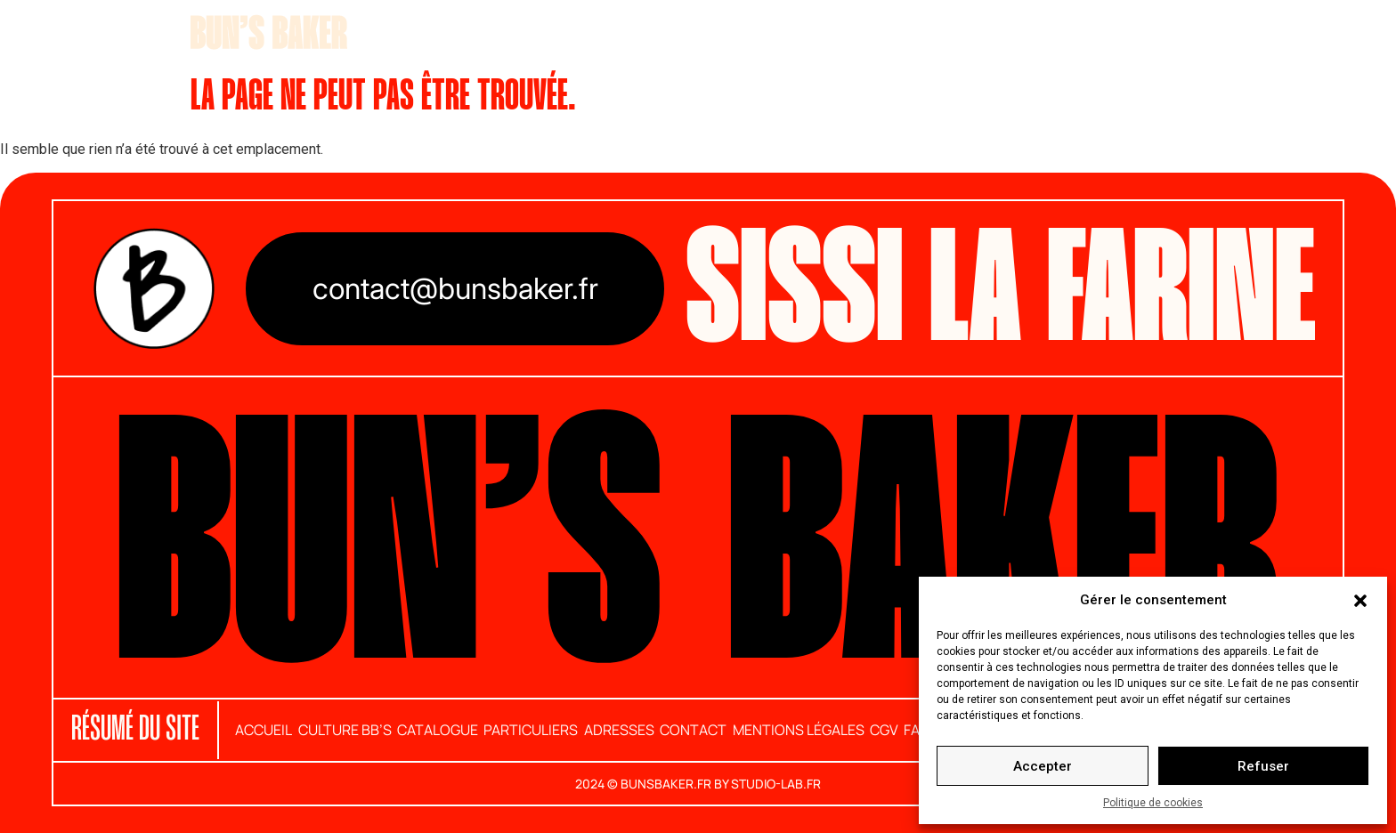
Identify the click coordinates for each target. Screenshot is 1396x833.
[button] (1360, 600)
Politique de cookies (1153, 803)
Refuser (1263, 766)
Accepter (1042, 766)
